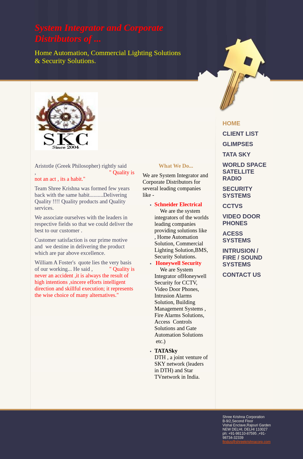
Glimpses (238, 144)
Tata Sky (237, 154)
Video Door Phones (241, 219)
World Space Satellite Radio (245, 171)
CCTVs (233, 206)
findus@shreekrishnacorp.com (246, 442)
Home (231, 123)
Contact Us (242, 274)
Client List (240, 133)
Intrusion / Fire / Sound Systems (242, 257)
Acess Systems (237, 237)
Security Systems (237, 192)
